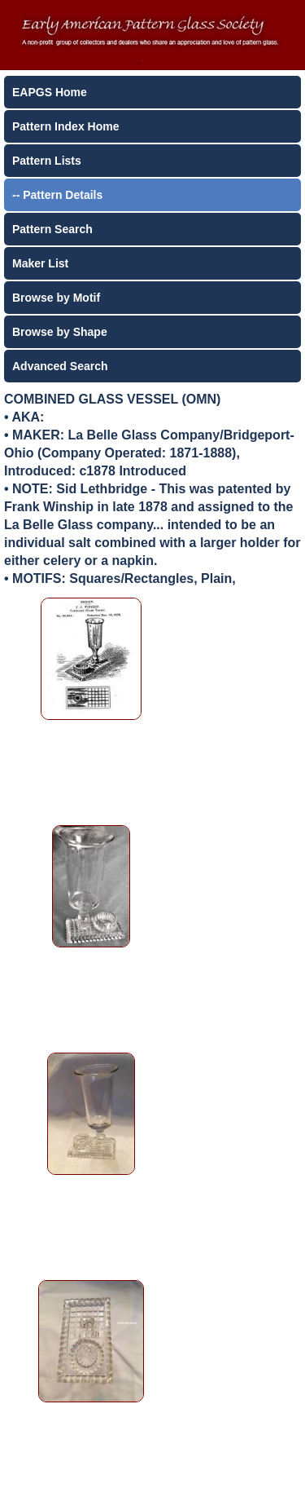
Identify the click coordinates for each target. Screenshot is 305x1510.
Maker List (40, 263)
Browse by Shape (59, 331)
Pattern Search (52, 229)
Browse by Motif (56, 297)
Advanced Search (60, 366)
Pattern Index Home (65, 126)
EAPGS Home (49, 92)
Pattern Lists (46, 160)
